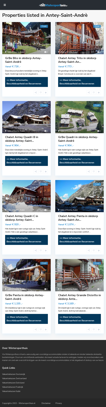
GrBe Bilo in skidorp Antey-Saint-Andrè (23, 60)
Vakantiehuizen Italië (11, 391)
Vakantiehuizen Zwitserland (14, 378)
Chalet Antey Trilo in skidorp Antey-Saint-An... (77, 60)
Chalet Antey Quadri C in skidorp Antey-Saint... (21, 218)
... (38, 74)
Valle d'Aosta (13, 52)
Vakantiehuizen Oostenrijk (13, 374)
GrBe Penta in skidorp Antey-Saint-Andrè (24, 297)
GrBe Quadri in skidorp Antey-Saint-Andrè (78, 139)
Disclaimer (46, 403)
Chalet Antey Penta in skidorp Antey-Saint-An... (78, 218)
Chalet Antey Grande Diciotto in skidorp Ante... (79, 297)
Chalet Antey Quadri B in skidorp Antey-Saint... (21, 139)
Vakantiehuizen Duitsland (13, 383)
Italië (22, 52)
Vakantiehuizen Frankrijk (12, 387)
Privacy (59, 403)
